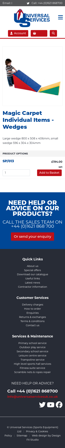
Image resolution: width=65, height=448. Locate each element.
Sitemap (22, 435)
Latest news (32, 282)
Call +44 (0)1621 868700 (32, 391)
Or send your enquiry (32, 236)
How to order (32, 308)
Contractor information (32, 286)
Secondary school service (32, 351)
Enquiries (33, 312)
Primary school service (32, 343)
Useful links (32, 278)
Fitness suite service (32, 368)
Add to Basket (49, 172)
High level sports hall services (32, 363)
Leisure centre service (32, 355)
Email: (7, 3)
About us (32, 266)
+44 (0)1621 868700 (50, 3)
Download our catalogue (32, 274)
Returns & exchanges (32, 317)
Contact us (32, 325)
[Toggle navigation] (59, 17)
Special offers (32, 270)
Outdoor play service (32, 347)
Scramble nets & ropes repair (32, 372)
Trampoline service (33, 359)
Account (18, 33)
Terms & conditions (32, 321)
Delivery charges (32, 304)
